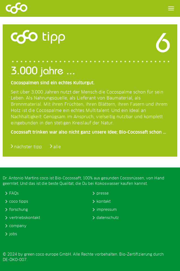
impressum (106, 210)
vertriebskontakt (24, 218)
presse (102, 193)
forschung (18, 210)
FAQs (14, 193)
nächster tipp (28, 147)
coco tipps (18, 202)
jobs (13, 234)
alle (57, 147)
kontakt (103, 202)
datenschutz (107, 218)
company (17, 226)
